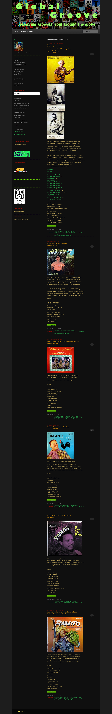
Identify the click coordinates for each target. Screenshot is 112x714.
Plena (65, 506)
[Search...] (27, 93)
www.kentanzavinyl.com (19, 134)
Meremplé (68, 602)
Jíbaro (59, 234)
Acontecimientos (51, 180)
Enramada (66, 601)
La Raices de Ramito (52, 196)
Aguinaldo (56, 231)
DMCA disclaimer (18, 126)
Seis (76, 234)
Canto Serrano (63, 330)
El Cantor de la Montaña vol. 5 (55, 182)
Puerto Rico (71, 234)
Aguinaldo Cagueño (64, 231)
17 (92, 430)
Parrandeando (51, 178)
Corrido (61, 601)
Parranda (62, 699)
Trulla (76, 419)
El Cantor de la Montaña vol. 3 (55, 185)
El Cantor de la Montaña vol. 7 (55, 176)
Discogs (49, 171)
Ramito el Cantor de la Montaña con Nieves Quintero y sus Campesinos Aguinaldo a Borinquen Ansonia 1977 (59, 49)
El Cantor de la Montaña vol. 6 (55, 183)
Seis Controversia (58, 235)
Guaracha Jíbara (58, 332)
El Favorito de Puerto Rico (54, 197)
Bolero (61, 505)
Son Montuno (66, 333)
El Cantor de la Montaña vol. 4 (55, 187)
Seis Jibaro (59, 333)
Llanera (59, 602)
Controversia (66, 505)
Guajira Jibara (70, 330)
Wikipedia (50, 169)
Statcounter (17, 185)
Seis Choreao (73, 506)
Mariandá (61, 506)
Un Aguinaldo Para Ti (53, 194)
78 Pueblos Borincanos (53, 190)
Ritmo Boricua (60, 604)
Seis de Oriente (67, 235)
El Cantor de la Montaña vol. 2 (55, 192)
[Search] (90, 31)
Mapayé (56, 506)
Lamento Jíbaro (61, 698)
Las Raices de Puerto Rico (54, 174)
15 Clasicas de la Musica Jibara (55, 199)
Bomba (61, 697)
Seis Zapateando (70, 419)
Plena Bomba (64, 234)
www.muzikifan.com (18, 131)
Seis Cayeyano (64, 417)
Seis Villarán (63, 419)
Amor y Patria (51, 189)
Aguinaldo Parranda (65, 232)
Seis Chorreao (71, 417)
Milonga (68, 332)
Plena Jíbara (75, 416)
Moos (15, 39)
